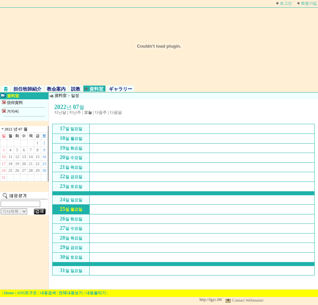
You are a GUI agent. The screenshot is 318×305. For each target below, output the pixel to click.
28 (31, 170)
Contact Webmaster (248, 300)
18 (10, 163)
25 (10, 170)
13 (24, 156)
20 (24, 163)
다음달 (116, 112)
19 (17, 163)
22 (37, 163)
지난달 (60, 112)
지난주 (75, 112)
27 (24, 170)
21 (31, 163)
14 (31, 156)
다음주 (101, 112)
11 (10, 156)
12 (17, 156)
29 (37, 170)
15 (37, 156)
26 (17, 170)
